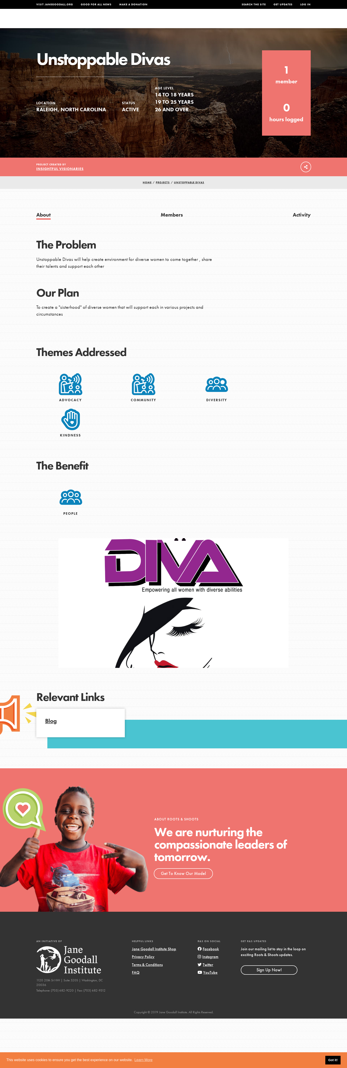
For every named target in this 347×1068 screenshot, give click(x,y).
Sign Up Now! (269, 979)
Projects (241, 21)
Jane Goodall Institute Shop (154, 957)
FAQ (135, 981)
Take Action (296, 21)
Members (172, 223)
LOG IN (305, 4)
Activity (302, 223)
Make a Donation (133, 4)
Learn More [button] (143, 1060)
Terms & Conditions (147, 973)
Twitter (205, 973)
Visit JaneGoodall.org (54, 4)
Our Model (212, 21)
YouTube (208, 981)
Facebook (208, 957)
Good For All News (96, 4)
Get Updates (283, 4)
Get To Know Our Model (183, 882)
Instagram (208, 965)
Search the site (254, 4)
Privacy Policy (143, 965)
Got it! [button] (332, 1060)
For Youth (141, 21)
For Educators (176, 21)
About (115, 21)
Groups (266, 21)
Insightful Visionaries (60, 178)
